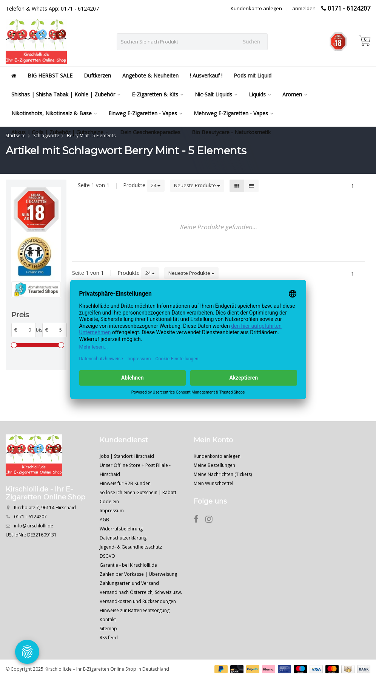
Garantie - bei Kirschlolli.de (128, 565)
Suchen (251, 41)
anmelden (304, 8)
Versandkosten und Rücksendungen (138, 601)
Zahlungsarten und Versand (129, 583)
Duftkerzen (97, 75)
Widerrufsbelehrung (121, 529)
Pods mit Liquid (252, 75)
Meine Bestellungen (214, 465)
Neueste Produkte (197, 185)
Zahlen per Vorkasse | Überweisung (138, 574)
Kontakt (108, 619)
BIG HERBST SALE (50, 75)
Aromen (294, 94)
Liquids (260, 94)
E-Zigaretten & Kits (157, 94)
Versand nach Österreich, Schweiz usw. (141, 592)
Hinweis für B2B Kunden (125, 483)
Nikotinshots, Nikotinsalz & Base (54, 113)
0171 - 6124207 (349, 8)
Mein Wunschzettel (213, 483)
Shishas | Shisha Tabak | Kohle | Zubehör (65, 94)
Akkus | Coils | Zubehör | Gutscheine (60, 132)
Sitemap (108, 628)
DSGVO (107, 556)
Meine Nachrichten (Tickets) (223, 474)
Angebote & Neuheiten (150, 75)
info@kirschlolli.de (33, 525)
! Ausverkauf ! (206, 75)
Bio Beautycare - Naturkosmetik (231, 132)
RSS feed (109, 637)
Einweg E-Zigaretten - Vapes (145, 113)
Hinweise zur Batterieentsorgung (135, 610)
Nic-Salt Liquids (216, 94)
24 (155, 185)
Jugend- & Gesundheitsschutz (131, 547)
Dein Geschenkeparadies (150, 132)
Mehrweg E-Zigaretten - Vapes (233, 113)
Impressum (112, 510)
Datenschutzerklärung (123, 538)
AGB (104, 519)
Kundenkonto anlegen (256, 8)
